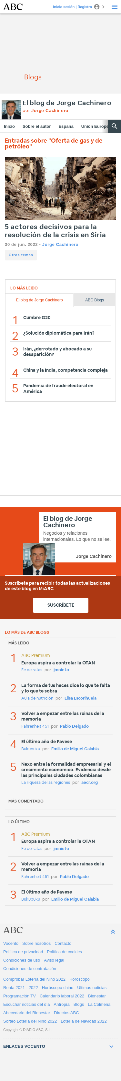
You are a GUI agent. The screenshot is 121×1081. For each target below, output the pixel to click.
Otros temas (21, 255)
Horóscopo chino (58, 987)
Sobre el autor (37, 126)
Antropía (62, 1004)
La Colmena (99, 1004)
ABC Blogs (94, 300)
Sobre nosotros (36, 943)
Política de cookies (64, 951)
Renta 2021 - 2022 (20, 987)
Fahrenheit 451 (35, 726)
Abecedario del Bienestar (26, 1012)
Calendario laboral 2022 (62, 996)
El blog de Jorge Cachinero (67, 103)
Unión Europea (96, 126)
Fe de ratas (31, 670)
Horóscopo (79, 979)
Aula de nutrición (37, 698)
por (45, 111)
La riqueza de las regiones (45, 783)
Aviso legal (54, 960)
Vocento (10, 943)
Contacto (63, 943)
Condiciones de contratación (29, 968)
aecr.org (89, 783)
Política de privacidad (23, 951)
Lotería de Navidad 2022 (83, 1021)
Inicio (9, 126)
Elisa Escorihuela (80, 698)
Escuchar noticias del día (26, 1004)
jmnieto (61, 670)
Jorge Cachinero (60, 244)
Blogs (79, 1004)
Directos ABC (66, 1012)
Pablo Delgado (74, 726)
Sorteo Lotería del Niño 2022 (30, 1021)
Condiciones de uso (21, 960)
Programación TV (19, 996)
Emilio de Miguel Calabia (75, 749)
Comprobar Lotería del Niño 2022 (34, 979)
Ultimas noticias (91, 987)
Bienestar (97, 996)
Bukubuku (30, 749)
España (65, 126)
